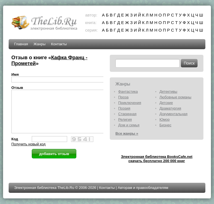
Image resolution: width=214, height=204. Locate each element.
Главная (21, 44)
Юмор (164, 119)
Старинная (127, 114)
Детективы (168, 91)
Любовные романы (175, 97)
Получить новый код (28, 152)
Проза (123, 97)
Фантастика (128, 91)
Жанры (39, 44)
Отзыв (17, 88)
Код (14, 147)
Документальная (173, 114)
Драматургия (170, 108)
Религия (125, 119)
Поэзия (124, 108)
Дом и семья (128, 125)
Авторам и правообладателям (143, 188)
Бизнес (165, 125)
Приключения (129, 103)
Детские (166, 103)
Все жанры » (126, 133)
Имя (15, 74)
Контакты (59, 44)
